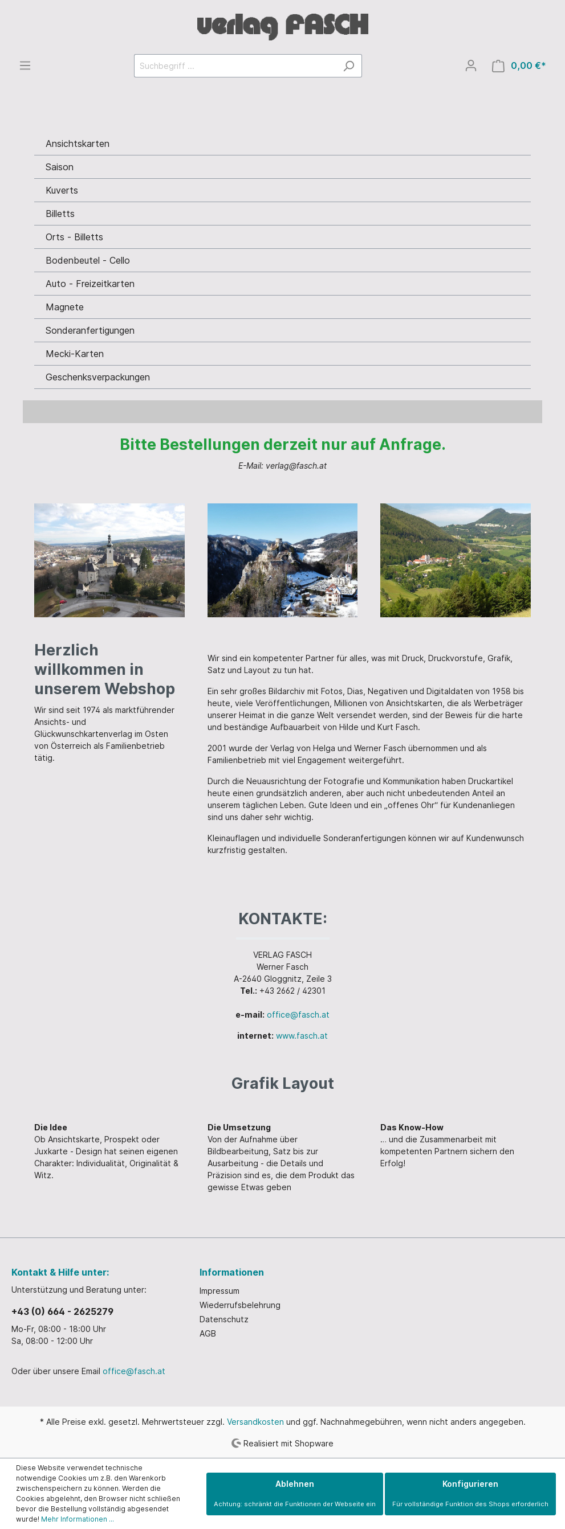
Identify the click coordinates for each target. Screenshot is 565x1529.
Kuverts (62, 190)
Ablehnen (295, 1493)
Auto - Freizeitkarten (90, 283)
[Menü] (25, 65)
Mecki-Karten (75, 353)
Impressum (219, 1291)
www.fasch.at (302, 1035)
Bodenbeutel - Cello (88, 260)
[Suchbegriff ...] (235, 65)
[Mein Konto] (471, 65)
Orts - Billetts (74, 237)
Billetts (60, 213)
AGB (208, 1333)
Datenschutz (224, 1319)
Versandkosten (255, 1421)
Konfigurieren (470, 1493)
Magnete (65, 307)
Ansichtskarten (77, 143)
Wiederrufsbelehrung (240, 1305)
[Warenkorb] (519, 65)
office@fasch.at (298, 1014)
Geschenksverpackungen (98, 377)
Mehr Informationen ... (77, 1519)
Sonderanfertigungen (90, 330)
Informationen (232, 1272)
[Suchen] (348, 65)
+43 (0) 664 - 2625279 (62, 1311)
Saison (60, 167)
